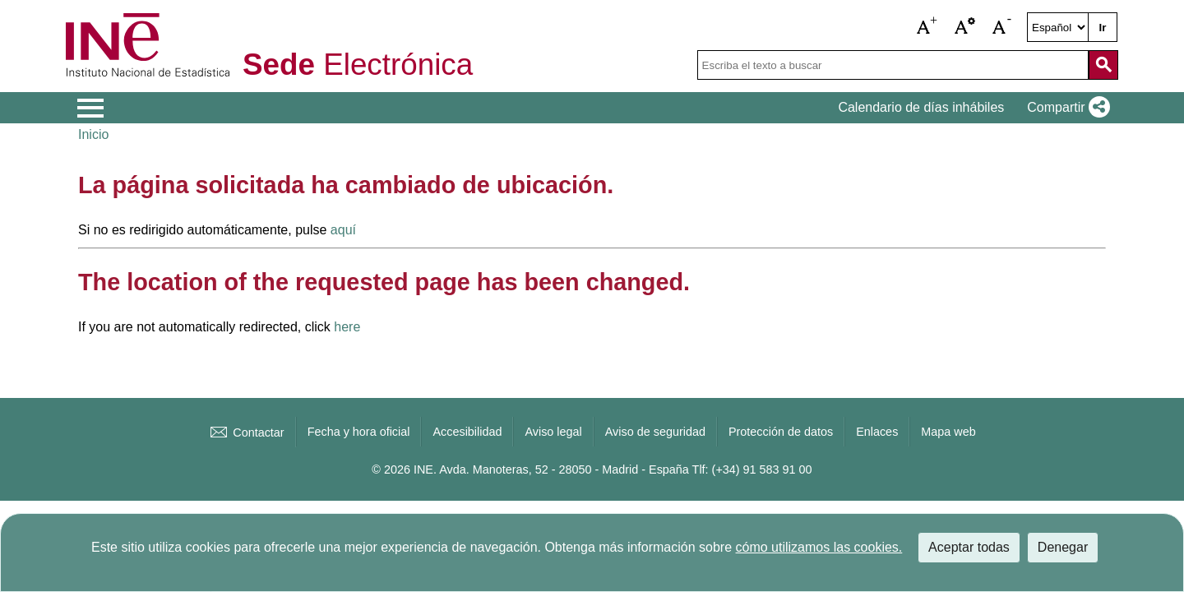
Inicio (93, 134)
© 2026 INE (402, 469)
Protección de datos (780, 431)
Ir (1103, 27)
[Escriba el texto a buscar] (893, 65)
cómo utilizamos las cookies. (819, 547)
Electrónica (358, 65)
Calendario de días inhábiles (921, 107)
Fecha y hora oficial (359, 431)
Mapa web (948, 431)
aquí (343, 230)
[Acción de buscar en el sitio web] (1103, 65)
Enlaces (877, 431)
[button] (927, 27)
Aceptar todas (969, 547)
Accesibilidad (467, 431)
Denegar (1063, 547)
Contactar (246, 432)
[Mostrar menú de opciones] (90, 108)
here (347, 327)
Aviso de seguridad (655, 431)
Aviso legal (553, 431)
